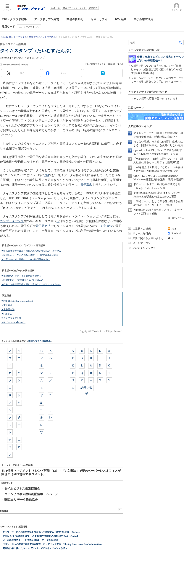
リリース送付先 (142, 233)
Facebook (177, 233)
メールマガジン (142, 243)
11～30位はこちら (175, 218)
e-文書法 (106, 226)
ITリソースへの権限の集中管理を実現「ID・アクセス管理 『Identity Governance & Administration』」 (54, 544)
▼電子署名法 (7, 309)
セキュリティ (99, 19)
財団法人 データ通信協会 (21, 499)
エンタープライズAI (29, 26)
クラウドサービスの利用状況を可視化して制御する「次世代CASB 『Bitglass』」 (43, 532)
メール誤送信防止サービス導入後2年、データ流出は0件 (30, 540)
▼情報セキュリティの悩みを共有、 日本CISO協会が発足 (29, 255)
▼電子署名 (6, 305)
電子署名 (86, 184)
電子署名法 (43, 226)
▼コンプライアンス (11, 318)
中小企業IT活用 (143, 19)
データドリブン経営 (46, 19)
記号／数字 (86, 388)
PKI (46, 175)
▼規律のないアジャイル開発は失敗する (21, 276)
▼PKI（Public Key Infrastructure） (17, 301)
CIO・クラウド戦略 (14, 19)
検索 (181, 42)
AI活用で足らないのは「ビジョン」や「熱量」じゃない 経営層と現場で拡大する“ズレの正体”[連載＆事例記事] (157, 69)
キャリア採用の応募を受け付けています (154, 98)
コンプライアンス (12, 221)
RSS (174, 228)
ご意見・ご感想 (142, 228)
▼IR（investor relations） (13, 322)
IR (58, 221)
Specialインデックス (144, 248)
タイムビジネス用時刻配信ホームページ (31, 494)
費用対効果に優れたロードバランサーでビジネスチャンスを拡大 (35, 548)
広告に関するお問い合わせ (148, 238)
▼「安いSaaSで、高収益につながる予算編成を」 (25, 259)
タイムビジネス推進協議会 (22, 488)
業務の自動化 (75, 19)
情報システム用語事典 (39, 341)
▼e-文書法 (6, 313)
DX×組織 (120, 19)
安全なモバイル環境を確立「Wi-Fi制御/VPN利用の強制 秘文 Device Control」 (41, 536)
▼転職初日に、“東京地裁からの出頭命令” (22, 280)
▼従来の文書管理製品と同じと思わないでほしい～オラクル (31, 251)
